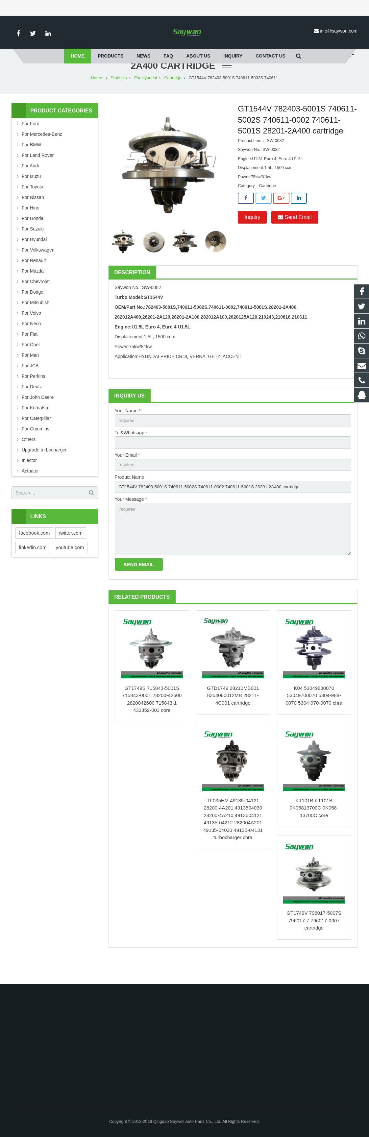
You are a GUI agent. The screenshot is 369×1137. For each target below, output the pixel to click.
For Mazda (33, 290)
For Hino (30, 227)
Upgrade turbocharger (44, 469)
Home (96, 97)
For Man (30, 374)
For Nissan (33, 216)
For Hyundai (145, 97)
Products (119, 97)
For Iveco (31, 343)
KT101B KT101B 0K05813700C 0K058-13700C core (314, 832)
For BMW (31, 164)
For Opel (30, 364)
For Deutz (32, 406)
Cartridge (172, 97)
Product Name (129, 498)
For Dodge (32, 311)
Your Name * (128, 430)
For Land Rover (38, 174)
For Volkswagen (38, 269)
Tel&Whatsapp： (132, 452)
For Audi (30, 185)
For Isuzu (31, 195)
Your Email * (127, 475)
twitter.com (71, 552)
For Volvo (31, 332)
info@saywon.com (338, 31)
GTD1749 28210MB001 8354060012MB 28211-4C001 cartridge (233, 720)
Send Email (294, 236)
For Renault (34, 279)
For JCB (30, 385)
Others (29, 458)
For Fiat (29, 353)
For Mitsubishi (36, 322)
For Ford (30, 143)
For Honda (32, 237)
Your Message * (131, 521)
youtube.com (70, 566)
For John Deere (38, 416)
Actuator (30, 490)
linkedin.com (32, 566)
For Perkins (33, 395)
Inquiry (252, 236)
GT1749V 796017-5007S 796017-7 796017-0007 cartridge (313, 945)
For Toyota (32, 206)
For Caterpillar (36, 437)
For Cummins (35, 448)
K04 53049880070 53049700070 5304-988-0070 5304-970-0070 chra (313, 720)
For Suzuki (33, 248)
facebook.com (34, 552)
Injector (29, 479)
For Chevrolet (36, 300)
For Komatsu (35, 427)
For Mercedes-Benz (42, 153)
